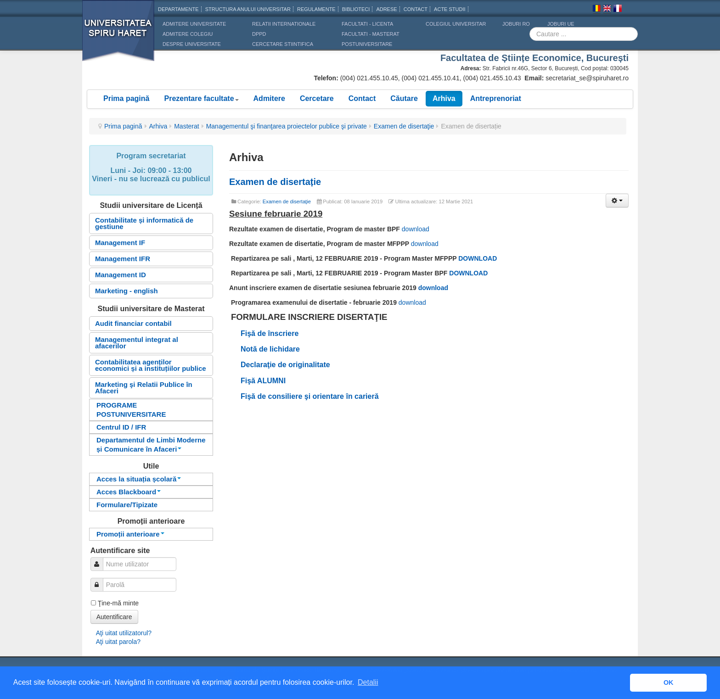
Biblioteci (356, 9)
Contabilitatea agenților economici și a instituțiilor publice (150, 365)
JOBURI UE (560, 24)
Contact (362, 98)
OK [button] (669, 682)
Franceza (617, 10)
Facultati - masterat (370, 34)
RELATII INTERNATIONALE (283, 24)
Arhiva (444, 98)
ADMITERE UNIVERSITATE (194, 24)
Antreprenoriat (495, 98)
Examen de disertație (275, 182)
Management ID (120, 275)
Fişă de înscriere (269, 333)
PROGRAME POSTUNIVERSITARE (131, 409)
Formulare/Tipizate (127, 505)
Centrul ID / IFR (121, 427)
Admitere (269, 98)
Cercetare (317, 98)
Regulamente (316, 9)
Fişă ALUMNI (264, 381)
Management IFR (122, 259)
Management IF (120, 242)
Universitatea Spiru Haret (118, 36)
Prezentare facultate (201, 98)
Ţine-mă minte (118, 603)
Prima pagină (126, 98)
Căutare (404, 98)
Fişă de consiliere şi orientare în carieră (310, 396)
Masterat (186, 126)
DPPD (259, 34)
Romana (596, 10)
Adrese (386, 9)
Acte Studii (449, 9)
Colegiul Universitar (456, 24)
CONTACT (416, 9)
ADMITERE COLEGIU (188, 34)
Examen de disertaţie (404, 126)
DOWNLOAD (477, 258)
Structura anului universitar (248, 9)
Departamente (178, 9)
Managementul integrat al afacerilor (136, 343)
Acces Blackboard (128, 492)
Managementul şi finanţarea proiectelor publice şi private (286, 126)
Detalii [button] (368, 682)
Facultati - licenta (367, 24)
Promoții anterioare (130, 534)
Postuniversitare (367, 44)
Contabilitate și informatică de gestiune (144, 223)
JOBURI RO (516, 24)
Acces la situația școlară (138, 479)
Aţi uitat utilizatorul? (124, 633)
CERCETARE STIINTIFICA (282, 44)
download (415, 229)
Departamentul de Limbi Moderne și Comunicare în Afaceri (151, 444)
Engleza (607, 10)
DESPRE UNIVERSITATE (192, 44)
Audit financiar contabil (133, 323)
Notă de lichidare (270, 349)
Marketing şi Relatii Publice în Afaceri (143, 387)
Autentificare (114, 617)
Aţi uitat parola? (118, 641)
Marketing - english (126, 291)
